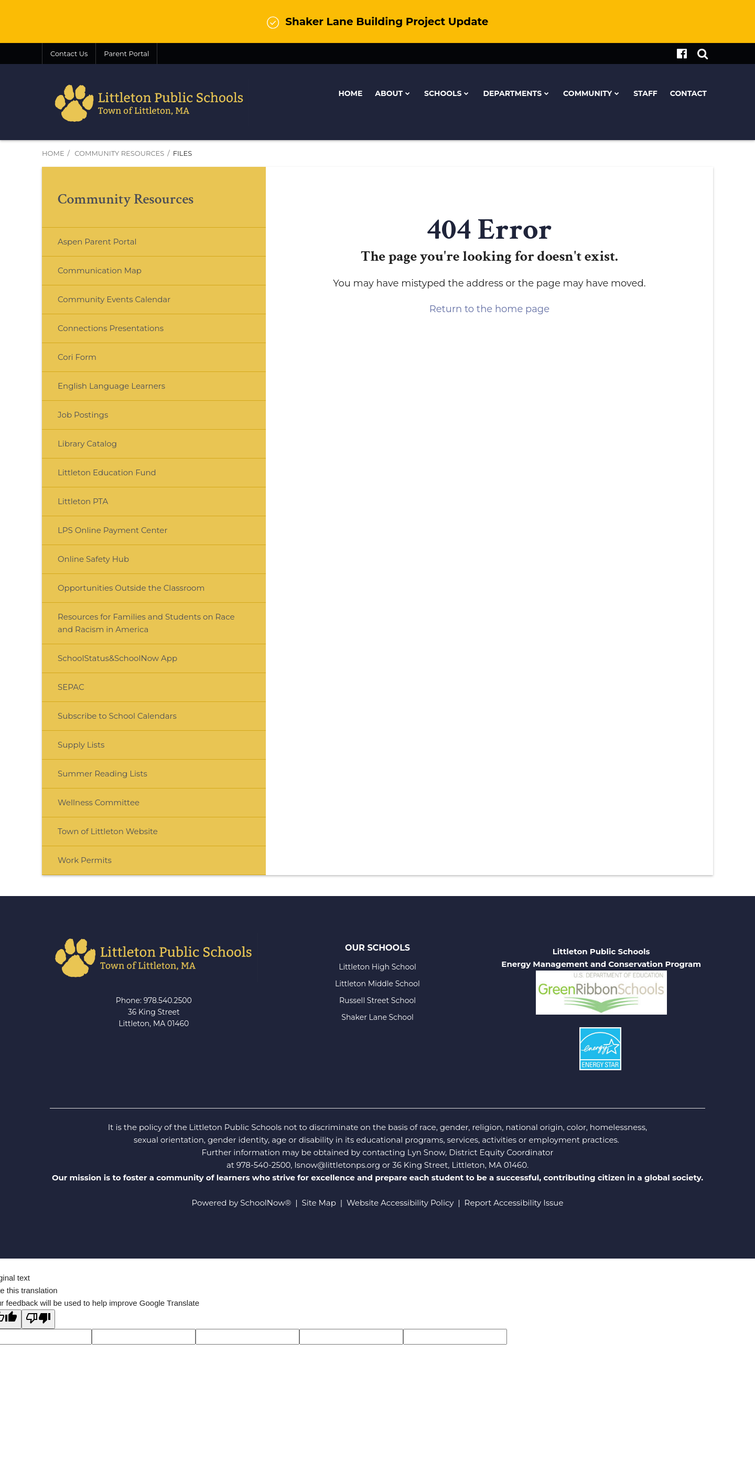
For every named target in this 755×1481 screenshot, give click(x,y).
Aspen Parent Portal (97, 242)
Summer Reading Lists (102, 774)
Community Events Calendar (114, 299)
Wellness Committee (98, 802)
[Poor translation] (38, 1319)
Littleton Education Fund (124, 476)
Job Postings (83, 415)
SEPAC (71, 687)
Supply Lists (81, 745)
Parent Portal (126, 53)
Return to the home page (489, 309)
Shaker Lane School (377, 1017)
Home (53, 153)
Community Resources (119, 153)
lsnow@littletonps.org (337, 1165)
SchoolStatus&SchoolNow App (117, 658)
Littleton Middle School (377, 983)
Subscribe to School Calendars (117, 716)
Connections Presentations (111, 328)
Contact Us (69, 53)
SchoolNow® (265, 1203)
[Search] (702, 53)
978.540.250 (165, 1000)
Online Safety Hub (93, 559)
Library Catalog (87, 444)
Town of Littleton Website (124, 835)
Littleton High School (377, 967)
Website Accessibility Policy (400, 1203)
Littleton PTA (100, 505)
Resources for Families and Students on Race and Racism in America (146, 623)
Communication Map (100, 270)
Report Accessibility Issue (514, 1203)
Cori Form (77, 357)
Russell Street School (377, 1000)
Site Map (319, 1203)
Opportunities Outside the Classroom (131, 588)
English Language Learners (111, 386)
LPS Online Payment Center (129, 534)
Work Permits (85, 860)
